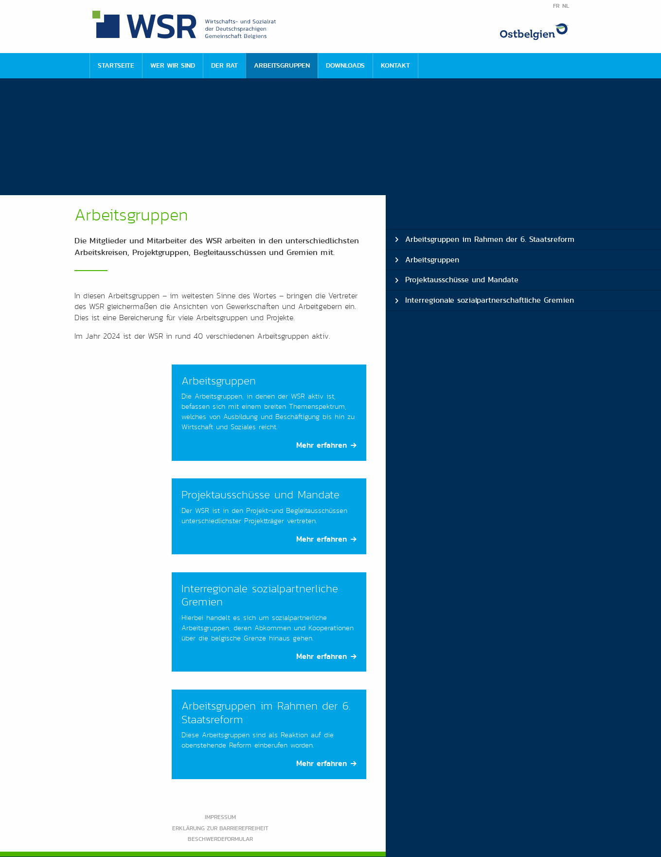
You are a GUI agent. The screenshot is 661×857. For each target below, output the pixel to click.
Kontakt (395, 65)
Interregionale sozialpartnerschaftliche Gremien (489, 300)
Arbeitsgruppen (282, 65)
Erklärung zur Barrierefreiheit (220, 828)
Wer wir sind (172, 65)
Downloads (345, 65)
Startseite (116, 65)
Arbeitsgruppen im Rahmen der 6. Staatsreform (489, 239)
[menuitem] (115, 65)
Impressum (220, 817)
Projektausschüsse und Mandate (461, 279)
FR (556, 5)
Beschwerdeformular (220, 839)
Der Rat (224, 65)
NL (565, 5)
